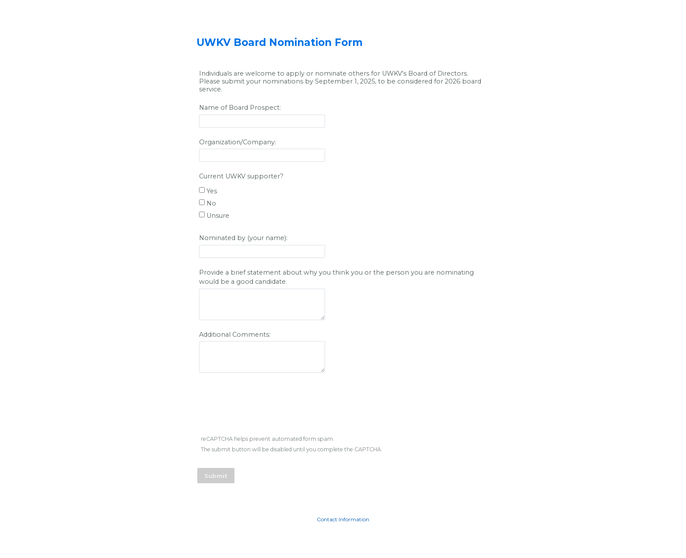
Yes (212, 191)
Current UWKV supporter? (242, 176)
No (212, 203)
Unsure (218, 216)
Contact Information (343, 519)
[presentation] (264, 405)
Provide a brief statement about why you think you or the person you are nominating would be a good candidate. (336, 277)
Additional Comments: (235, 334)
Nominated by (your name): (244, 238)
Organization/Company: (237, 142)
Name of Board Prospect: (240, 108)
